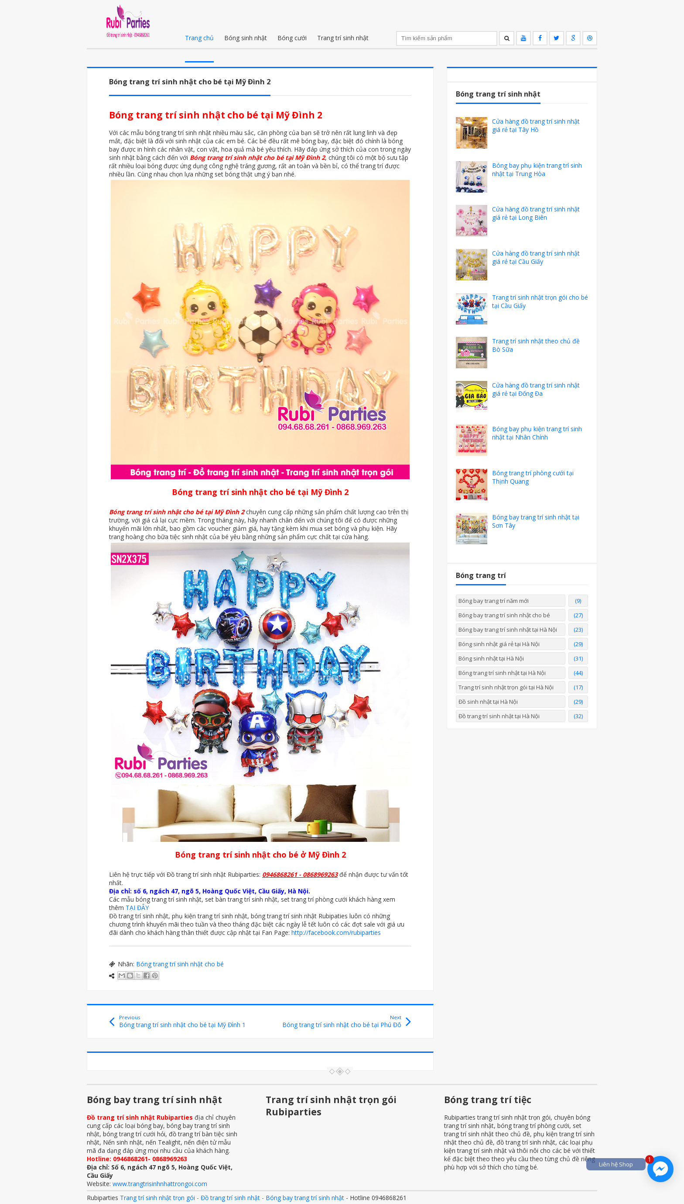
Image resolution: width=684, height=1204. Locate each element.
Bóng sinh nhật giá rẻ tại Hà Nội (499, 644)
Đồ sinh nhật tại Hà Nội (488, 702)
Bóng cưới (292, 38)
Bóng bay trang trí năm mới (493, 601)
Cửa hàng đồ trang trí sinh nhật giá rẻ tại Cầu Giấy (536, 257)
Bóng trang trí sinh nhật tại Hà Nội (502, 673)
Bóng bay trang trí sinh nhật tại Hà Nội (507, 629)
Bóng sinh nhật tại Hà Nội (491, 658)
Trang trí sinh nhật (343, 38)
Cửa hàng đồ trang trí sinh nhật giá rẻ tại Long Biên (536, 213)
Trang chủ (199, 38)
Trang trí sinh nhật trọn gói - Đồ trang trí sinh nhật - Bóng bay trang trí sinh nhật (232, 1198)
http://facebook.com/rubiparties (336, 932)
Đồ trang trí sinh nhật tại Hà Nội (499, 716)
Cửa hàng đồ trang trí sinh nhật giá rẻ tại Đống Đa (536, 389)
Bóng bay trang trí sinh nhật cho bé (504, 615)
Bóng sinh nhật (245, 38)
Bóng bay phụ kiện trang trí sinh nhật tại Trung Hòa (537, 169)
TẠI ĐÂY (137, 907)
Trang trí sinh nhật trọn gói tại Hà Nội (506, 687)
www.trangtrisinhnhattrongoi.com (160, 1184)
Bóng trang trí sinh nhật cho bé (180, 964)
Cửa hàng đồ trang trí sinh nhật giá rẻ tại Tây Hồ (536, 125)
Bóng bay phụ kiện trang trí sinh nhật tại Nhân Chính (537, 433)
